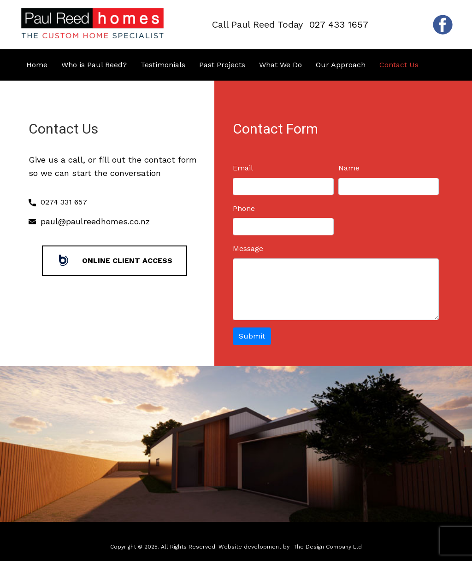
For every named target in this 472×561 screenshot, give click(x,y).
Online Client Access (114, 260)
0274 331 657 (58, 202)
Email (243, 168)
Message (248, 248)
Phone (244, 208)
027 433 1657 (338, 24)
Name (349, 168)
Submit (252, 336)
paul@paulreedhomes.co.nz (95, 221)
